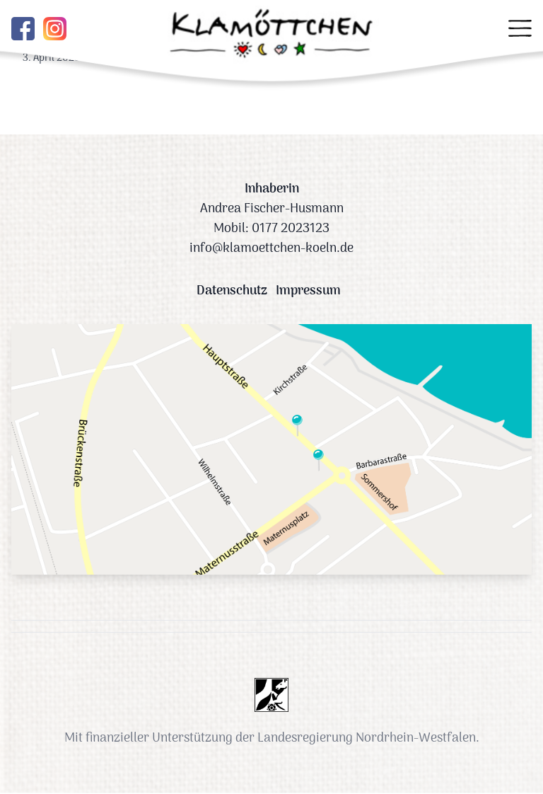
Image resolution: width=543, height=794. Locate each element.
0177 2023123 (290, 229)
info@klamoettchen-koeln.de (271, 248)
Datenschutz (232, 291)
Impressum (308, 291)
